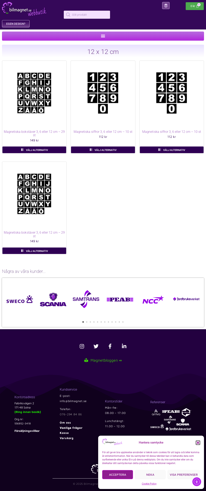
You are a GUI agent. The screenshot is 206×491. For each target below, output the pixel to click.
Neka (150, 474)
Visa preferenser (184, 474)
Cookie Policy (149, 483)
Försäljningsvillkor (27, 430)
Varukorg (67, 438)
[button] (198, 443)
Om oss (65, 422)
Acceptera (117, 474)
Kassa (64, 432)
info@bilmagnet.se (73, 401)
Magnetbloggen (103, 360)
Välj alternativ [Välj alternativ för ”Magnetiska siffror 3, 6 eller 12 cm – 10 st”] (105, 150)
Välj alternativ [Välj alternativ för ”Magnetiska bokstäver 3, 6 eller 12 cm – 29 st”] (37, 150)
